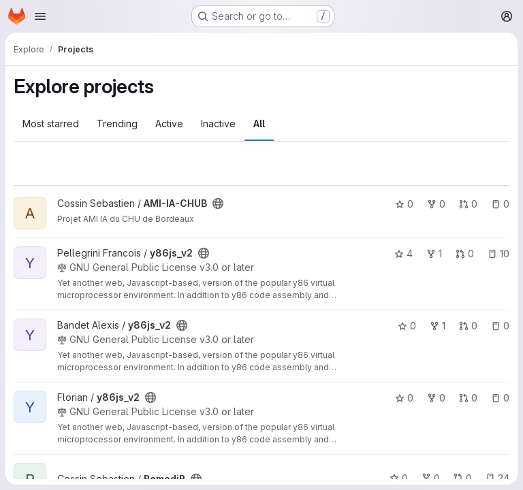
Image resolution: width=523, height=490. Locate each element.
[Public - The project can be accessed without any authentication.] (217, 203)
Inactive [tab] (218, 123)
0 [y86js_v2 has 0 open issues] (500, 325)
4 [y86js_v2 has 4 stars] (403, 253)
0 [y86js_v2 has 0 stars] (407, 325)
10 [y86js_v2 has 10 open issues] (498, 253)
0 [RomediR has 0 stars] (399, 478)
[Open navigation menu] (40, 16)
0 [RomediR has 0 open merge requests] (463, 478)
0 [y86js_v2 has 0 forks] (436, 398)
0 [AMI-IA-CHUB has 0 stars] (404, 204)
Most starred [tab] (50, 123)
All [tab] (259, 123)
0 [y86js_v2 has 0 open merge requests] (465, 253)
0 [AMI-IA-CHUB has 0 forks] (436, 204)
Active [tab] (169, 123)
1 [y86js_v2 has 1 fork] (434, 253)
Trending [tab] (117, 123)
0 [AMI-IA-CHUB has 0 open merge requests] (468, 204)
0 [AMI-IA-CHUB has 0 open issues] (500, 204)
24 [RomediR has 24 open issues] (497, 478)
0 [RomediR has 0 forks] (431, 478)
